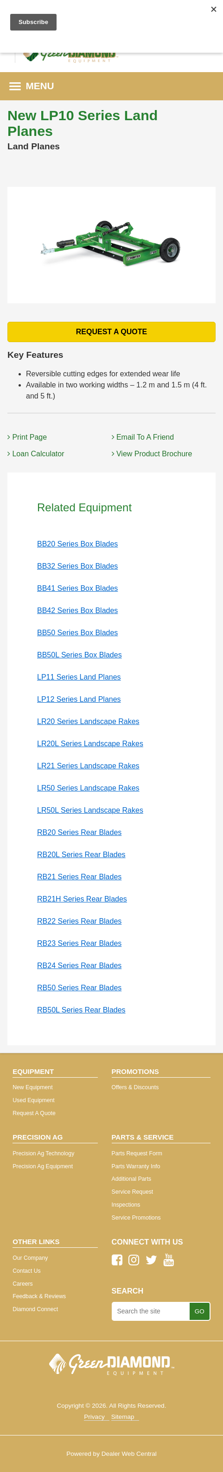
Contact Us (27, 1271)
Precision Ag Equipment (43, 1166)
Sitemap (122, 1416)
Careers (23, 1284)
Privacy (94, 1416)
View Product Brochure (152, 454)
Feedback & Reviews (39, 1296)
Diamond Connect (35, 1309)
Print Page (27, 437)
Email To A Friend (143, 437)
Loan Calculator (35, 454)
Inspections (126, 1205)
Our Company (30, 1258)
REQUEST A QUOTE (111, 332)
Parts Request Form (137, 1153)
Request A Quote (34, 1113)
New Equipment (32, 1087)
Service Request (132, 1192)
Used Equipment (33, 1100)
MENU (31, 85)
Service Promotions (136, 1217)
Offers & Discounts (135, 1087)
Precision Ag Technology (43, 1153)
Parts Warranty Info (136, 1166)
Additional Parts (132, 1179)
